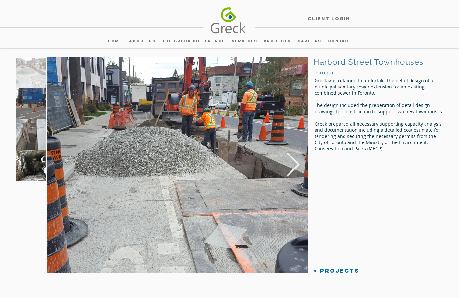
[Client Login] (329, 19)
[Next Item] (293, 165)
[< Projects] (336, 270)
